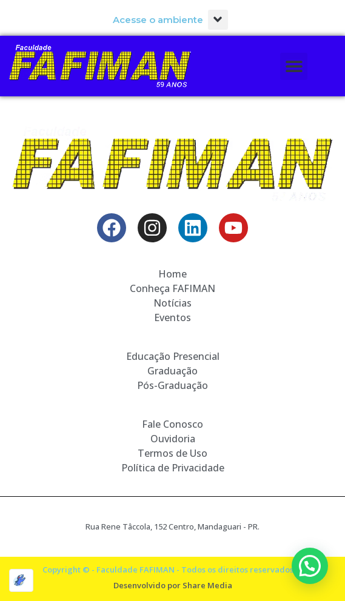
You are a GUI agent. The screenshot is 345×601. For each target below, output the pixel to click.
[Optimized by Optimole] (21, 580)
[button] (218, 20)
